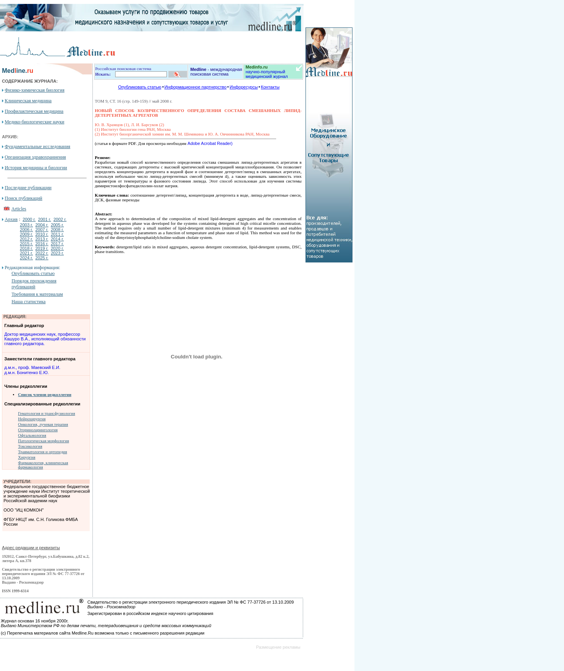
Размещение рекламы (278, 647)
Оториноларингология (38, 430)
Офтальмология (32, 435)
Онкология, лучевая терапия (43, 424)
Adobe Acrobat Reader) (209, 143)
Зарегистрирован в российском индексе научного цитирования (150, 613)
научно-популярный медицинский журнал (267, 72)
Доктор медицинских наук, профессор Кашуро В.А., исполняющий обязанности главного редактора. (45, 339)
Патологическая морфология (43, 441)
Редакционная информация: (32, 267)
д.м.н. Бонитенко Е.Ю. (26, 372)
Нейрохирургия (31, 419)
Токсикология (30, 446)
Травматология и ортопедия (42, 452)
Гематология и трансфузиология (46, 413)
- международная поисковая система (216, 71)
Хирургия (26, 457)
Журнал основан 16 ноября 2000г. (35, 621)
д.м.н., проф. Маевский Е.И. (32, 367)
